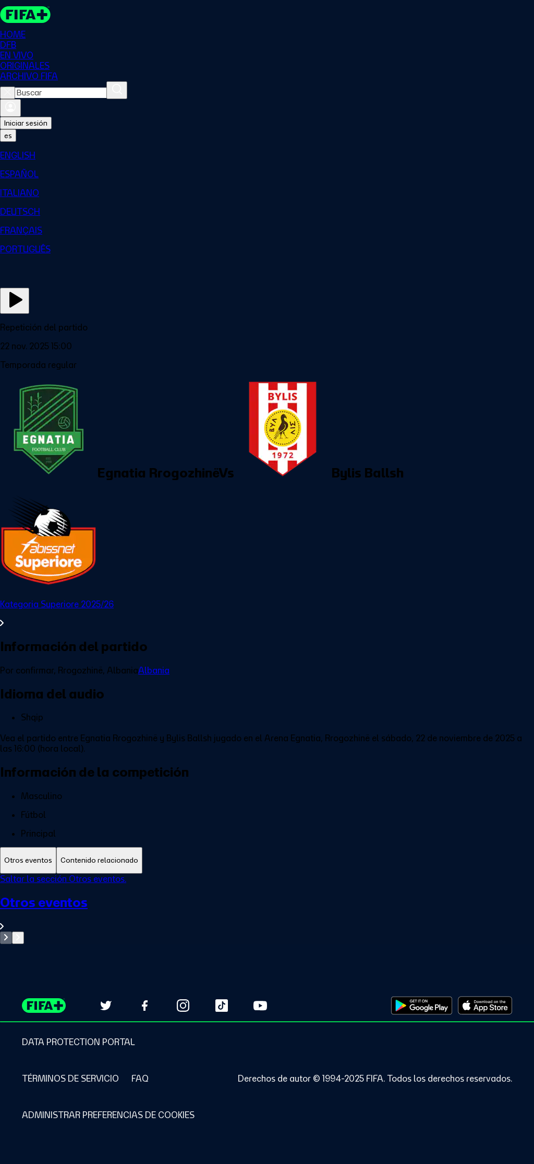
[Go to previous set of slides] (6, 938)
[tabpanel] (267, 909)
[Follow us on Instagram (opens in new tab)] (183, 1005)
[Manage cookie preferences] (108, 1115)
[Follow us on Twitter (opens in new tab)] (105, 1005)
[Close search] (7, 93)
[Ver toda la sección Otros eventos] (267, 913)
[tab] (28, 860)
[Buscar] (116, 90)
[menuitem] (267, 155)
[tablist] (267, 860)
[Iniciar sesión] (10, 108)
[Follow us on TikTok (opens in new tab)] (221, 1005)
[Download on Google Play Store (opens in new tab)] (422, 1005)
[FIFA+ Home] (25, 14)
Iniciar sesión (25, 123)
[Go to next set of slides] (18, 938)
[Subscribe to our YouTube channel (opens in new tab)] (260, 1005)
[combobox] (60, 93)
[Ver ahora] (14, 301)
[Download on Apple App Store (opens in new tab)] (485, 1005)
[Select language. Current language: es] (8, 135)
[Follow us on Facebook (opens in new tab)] (144, 1005)
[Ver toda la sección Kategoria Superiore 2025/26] (267, 613)
